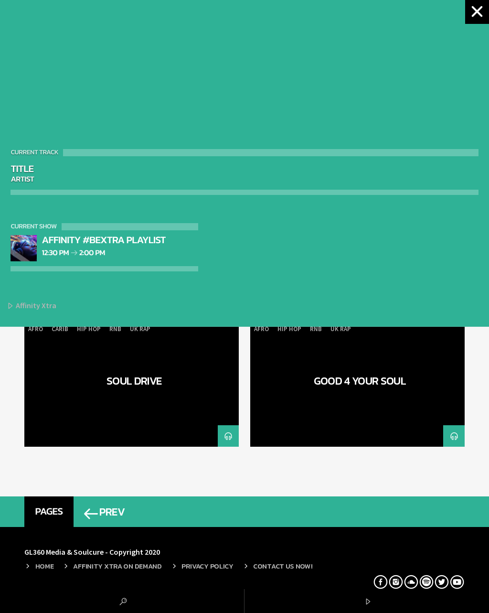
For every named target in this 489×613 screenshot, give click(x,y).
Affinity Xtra (31, 306)
